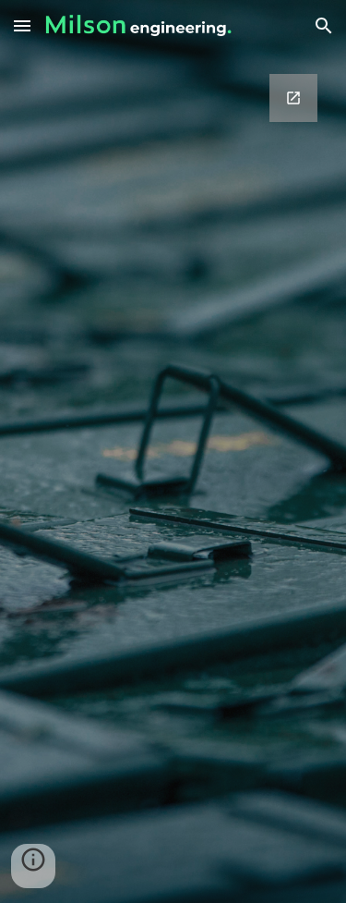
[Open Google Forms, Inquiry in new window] (293, 98)
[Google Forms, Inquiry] (173, 451)
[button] (22, 25)
